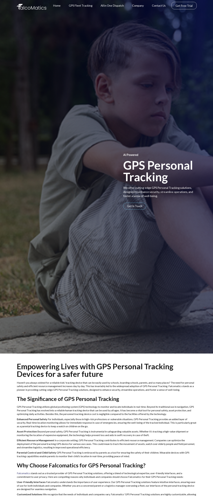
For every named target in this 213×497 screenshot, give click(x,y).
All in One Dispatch (112, 5)
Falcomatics (23, 473)
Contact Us (159, 5)
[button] (134, 206)
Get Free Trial (184, 5)
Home (57, 5)
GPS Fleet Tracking (80, 5)
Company (138, 5)
